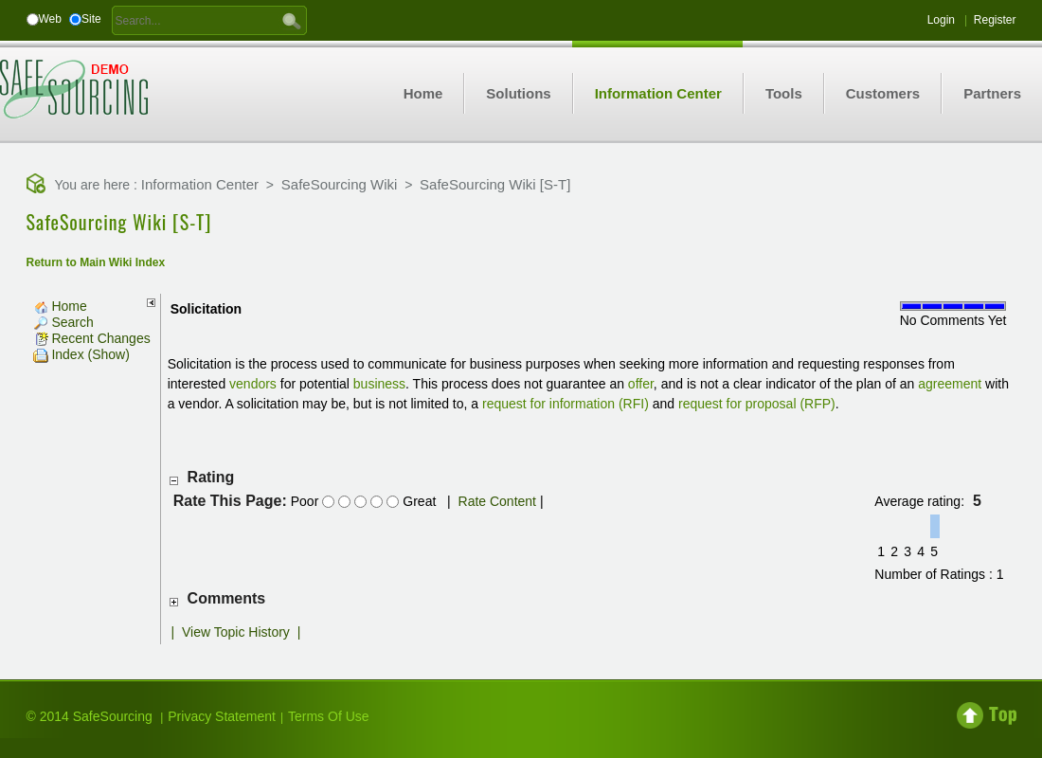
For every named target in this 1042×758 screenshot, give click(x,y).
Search (63, 322)
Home (60, 306)
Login (941, 20)
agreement (949, 383)
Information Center (200, 184)
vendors (253, 383)
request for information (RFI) (565, 403)
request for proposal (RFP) (756, 403)
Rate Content (497, 501)
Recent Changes (92, 338)
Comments (227, 598)
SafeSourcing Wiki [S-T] (495, 184)
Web (50, 19)
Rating (211, 477)
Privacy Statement (222, 716)
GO (292, 20)
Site (91, 19)
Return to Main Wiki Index (96, 262)
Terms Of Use (328, 716)
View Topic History (236, 632)
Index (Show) (81, 354)
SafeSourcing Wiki (339, 184)
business (379, 383)
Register (995, 20)
